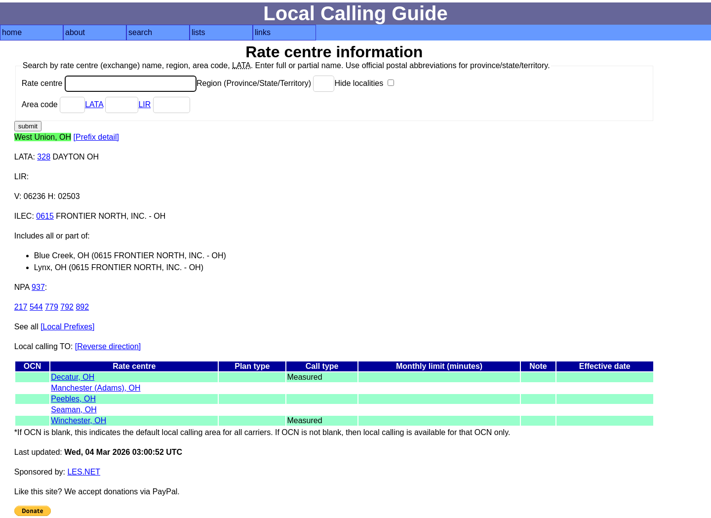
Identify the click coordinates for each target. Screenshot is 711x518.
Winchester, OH (78, 420)
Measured (304, 377)
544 (36, 307)
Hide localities (364, 83)
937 (38, 287)
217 (21, 307)
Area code (53, 104)
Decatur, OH (72, 377)
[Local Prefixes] (67, 326)
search (140, 32)
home (12, 32)
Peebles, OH (73, 399)
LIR (144, 104)
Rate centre (109, 83)
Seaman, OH (73, 409)
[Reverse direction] (108, 346)
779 (51, 307)
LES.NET (83, 472)
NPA (22, 287)
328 (43, 157)
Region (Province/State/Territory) (266, 83)
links (263, 32)
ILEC (23, 216)
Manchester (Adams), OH (95, 388)
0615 (45, 216)
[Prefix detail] (96, 137)
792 (67, 307)
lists (198, 32)
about (75, 32)
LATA (94, 104)
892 (82, 307)
